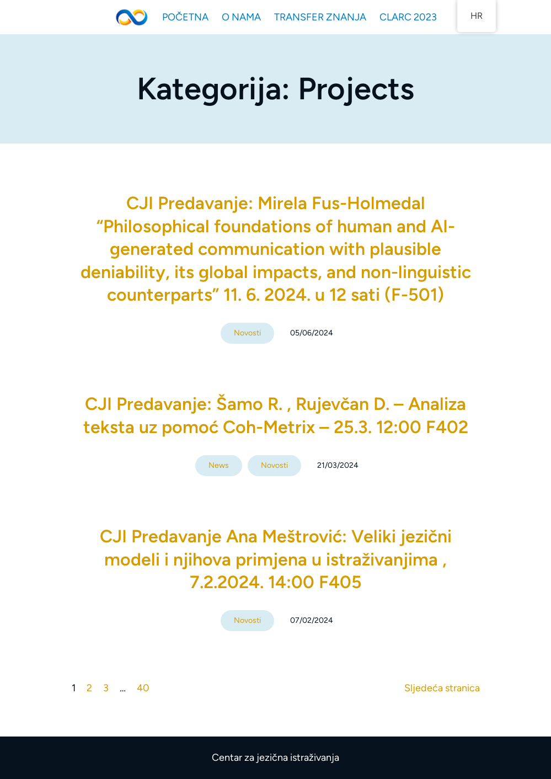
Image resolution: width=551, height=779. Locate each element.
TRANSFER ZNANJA (320, 17)
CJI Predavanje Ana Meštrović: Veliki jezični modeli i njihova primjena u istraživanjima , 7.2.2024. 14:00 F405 (276, 559)
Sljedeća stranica (442, 688)
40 (143, 688)
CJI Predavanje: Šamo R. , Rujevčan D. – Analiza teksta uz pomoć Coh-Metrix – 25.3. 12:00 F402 (275, 415)
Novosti (247, 333)
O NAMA (241, 17)
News (218, 465)
